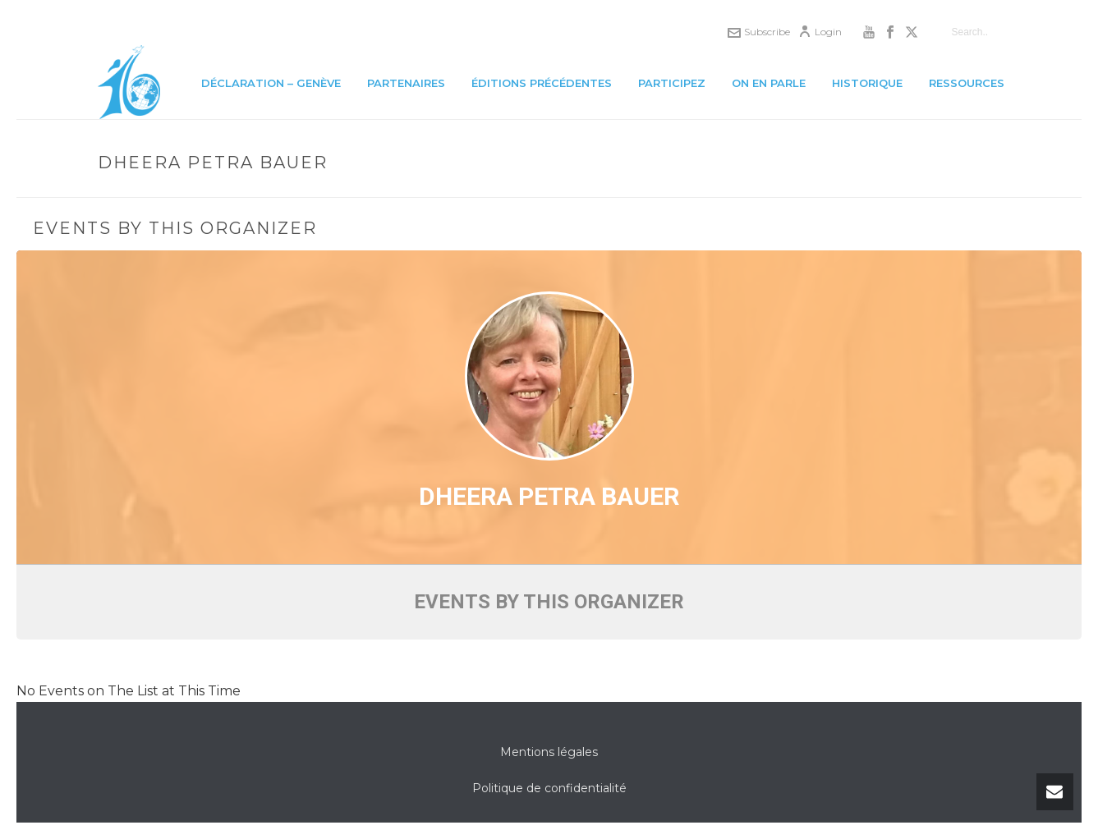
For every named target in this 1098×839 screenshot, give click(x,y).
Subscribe (759, 31)
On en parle (769, 82)
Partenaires (406, 82)
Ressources (966, 82)
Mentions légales (549, 752)
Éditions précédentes (541, 82)
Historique (867, 82)
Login (820, 31)
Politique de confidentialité (549, 788)
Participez (671, 82)
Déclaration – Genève (271, 82)
